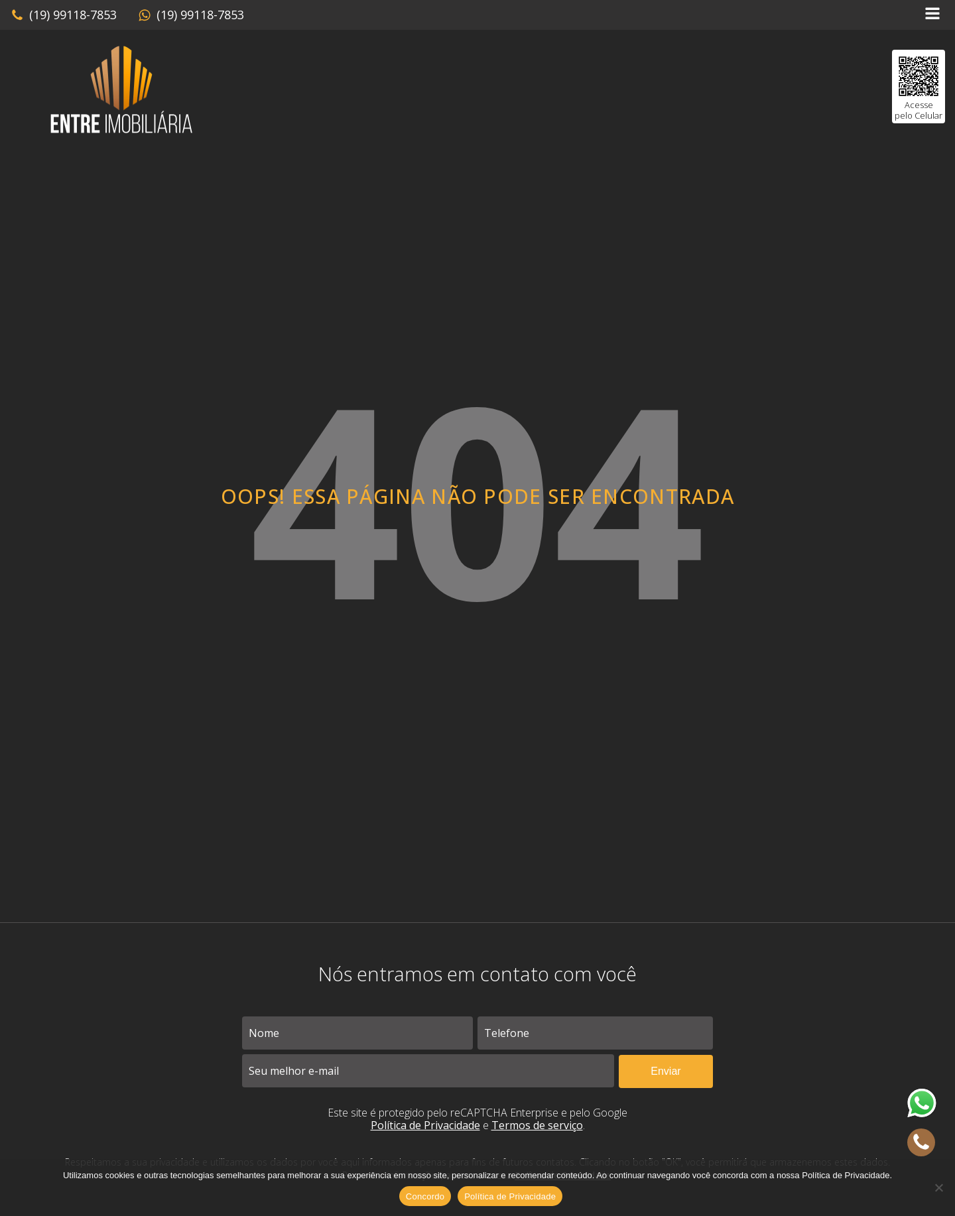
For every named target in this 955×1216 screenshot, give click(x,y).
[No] (938, 1187)
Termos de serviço (537, 1125)
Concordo (425, 1196)
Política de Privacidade (425, 1125)
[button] (63, 15)
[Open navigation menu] (932, 15)
